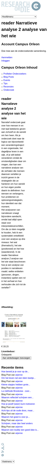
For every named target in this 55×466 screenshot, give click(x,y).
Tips (5, 83)
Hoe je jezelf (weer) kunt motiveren (18, 404)
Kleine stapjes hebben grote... (15, 384)
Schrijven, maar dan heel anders (17, 423)
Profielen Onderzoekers (14, 74)
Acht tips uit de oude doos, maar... (17, 410)
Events (6, 80)
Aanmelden (6, 57)
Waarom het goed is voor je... (15, 417)
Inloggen (5, 61)
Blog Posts (8, 77)
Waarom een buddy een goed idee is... (20, 430)
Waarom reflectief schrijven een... (17, 397)
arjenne (19, 375)
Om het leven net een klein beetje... (18, 378)
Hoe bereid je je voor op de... (15, 371)
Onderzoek (8, 90)
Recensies (8, 86)
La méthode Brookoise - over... (16, 391)
